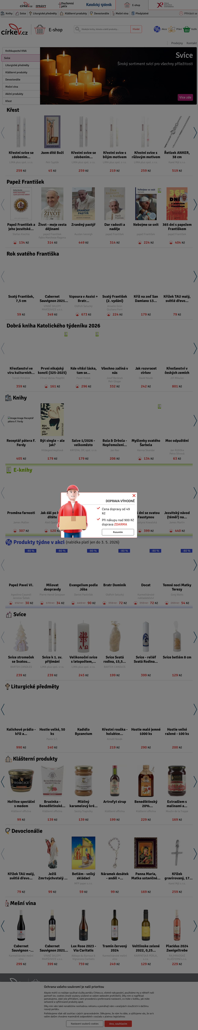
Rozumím (118, 532)
